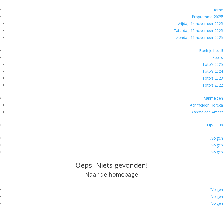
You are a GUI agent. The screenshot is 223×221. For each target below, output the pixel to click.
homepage (123, 174)
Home (217, 9)
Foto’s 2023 (213, 78)
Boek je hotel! (211, 50)
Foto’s (217, 57)
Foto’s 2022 (213, 85)
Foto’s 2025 (213, 64)
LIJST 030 (215, 125)
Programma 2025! (207, 16)
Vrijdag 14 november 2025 (200, 23)
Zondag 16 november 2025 (199, 37)
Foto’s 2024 (213, 71)
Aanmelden (213, 98)
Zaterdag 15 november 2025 (198, 30)
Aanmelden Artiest (207, 111)
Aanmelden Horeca (206, 105)
